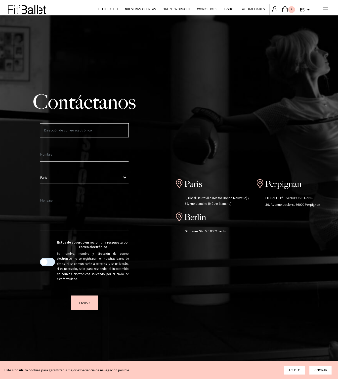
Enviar (84, 302)
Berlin (195, 217)
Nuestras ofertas (140, 9)
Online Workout (177, 9)
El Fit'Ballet (108, 9)
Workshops (207, 9)
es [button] (303, 10)
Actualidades (253, 9)
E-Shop (230, 9)
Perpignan (283, 184)
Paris (193, 184)
